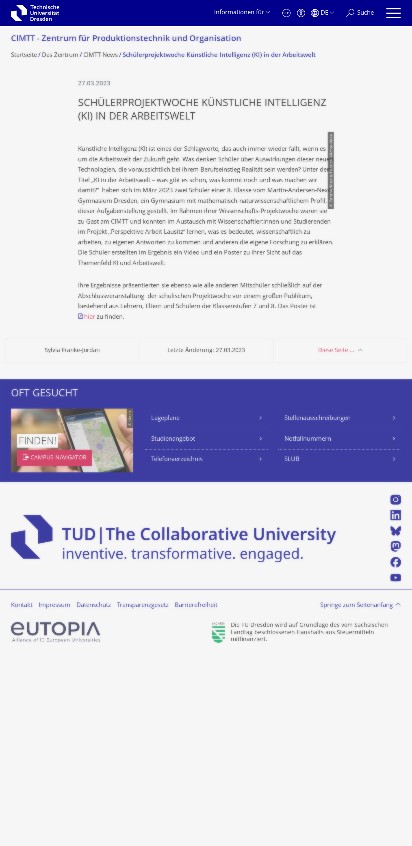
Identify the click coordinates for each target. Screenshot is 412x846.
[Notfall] (286, 13)
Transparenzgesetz (143, 796)
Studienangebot (173, 629)
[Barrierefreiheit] (301, 13)
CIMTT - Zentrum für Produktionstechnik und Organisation (126, 39)
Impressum (54, 796)
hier (89, 508)
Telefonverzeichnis (177, 650)
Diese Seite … (336, 541)
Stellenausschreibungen (317, 609)
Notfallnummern (307, 629)
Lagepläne (165, 609)
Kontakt (22, 796)
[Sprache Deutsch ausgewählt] (322, 13)
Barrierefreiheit (196, 796)
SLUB (291, 650)
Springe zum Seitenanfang (356, 796)
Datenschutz (93, 796)
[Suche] (360, 13)
